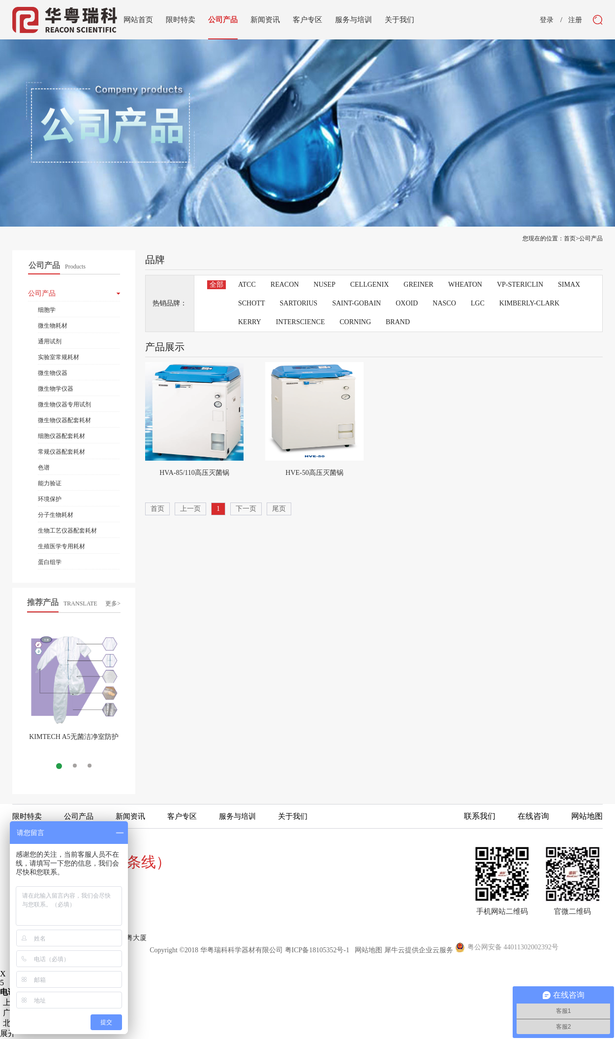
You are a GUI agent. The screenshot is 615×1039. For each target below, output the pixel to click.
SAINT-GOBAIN (356, 303)
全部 (216, 284)
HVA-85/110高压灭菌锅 (194, 472)
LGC (478, 303)
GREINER (418, 284)
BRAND (398, 322)
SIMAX (569, 284)
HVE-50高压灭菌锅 (314, 472)
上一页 (190, 508)
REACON (285, 284)
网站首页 (138, 20)
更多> (113, 603)
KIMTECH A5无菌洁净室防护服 (74, 740)
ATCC (247, 284)
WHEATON (465, 284)
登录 (547, 20)
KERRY (249, 322)
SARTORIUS (298, 303)
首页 (157, 508)
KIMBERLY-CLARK (529, 303)
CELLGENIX (369, 284)
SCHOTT (251, 303)
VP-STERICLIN (520, 284)
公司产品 (591, 238)
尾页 (279, 508)
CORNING (355, 322)
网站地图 (366, 950)
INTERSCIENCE (300, 322)
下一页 (246, 508)
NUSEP (324, 284)
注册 (575, 20)
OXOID (407, 303)
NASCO (444, 303)
